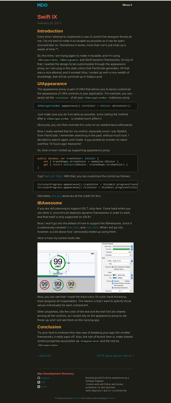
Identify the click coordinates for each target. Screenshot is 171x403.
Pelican (76, 398)
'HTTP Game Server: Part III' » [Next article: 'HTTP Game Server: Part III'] (115, 355)
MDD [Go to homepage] (42, 5)
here (69, 227)
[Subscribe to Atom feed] (42, 386)
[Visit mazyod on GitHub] (43, 378)
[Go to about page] (127, 5)
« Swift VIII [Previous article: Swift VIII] (44, 355)
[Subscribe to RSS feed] (41, 382)
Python (112, 398)
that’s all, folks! (53, 176)
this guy (56, 196)
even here (92, 227)
